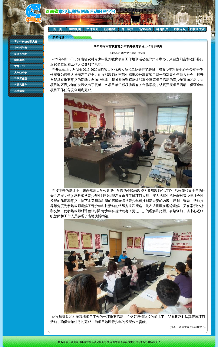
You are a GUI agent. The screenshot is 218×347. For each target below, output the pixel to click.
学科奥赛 (19, 60)
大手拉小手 (20, 72)
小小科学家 (20, 47)
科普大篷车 (20, 84)
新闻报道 (110, 29)
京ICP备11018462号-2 (148, 342)
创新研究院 (197, 29)
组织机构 (75, 29)
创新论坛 (180, 29)
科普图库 (162, 29)
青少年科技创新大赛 (25, 41)
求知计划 (19, 66)
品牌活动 (145, 29)
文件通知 (92, 29)
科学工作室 (20, 78)
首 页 (57, 29)
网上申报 (127, 29)
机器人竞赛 (20, 53)
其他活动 (19, 90)
